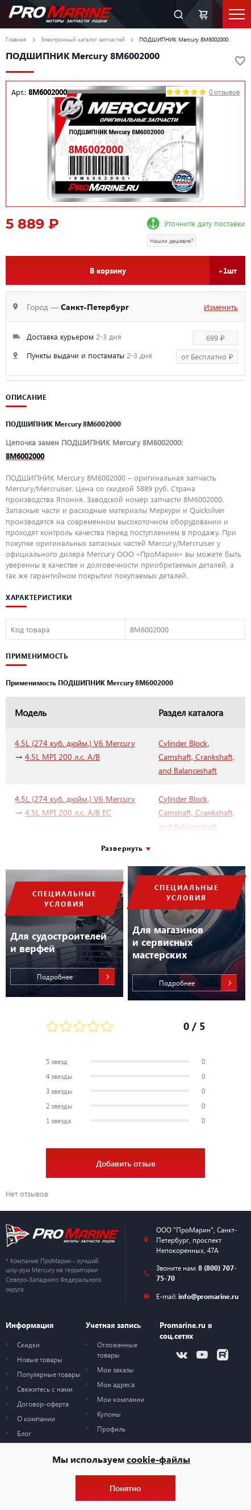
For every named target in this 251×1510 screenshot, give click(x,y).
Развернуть (122, 848)
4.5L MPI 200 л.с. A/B (62, 756)
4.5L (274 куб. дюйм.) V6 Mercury (75, 743)
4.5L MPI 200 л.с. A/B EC (68, 812)
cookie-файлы (158, 1459)
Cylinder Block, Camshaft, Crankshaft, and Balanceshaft (196, 757)
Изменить (221, 307)
